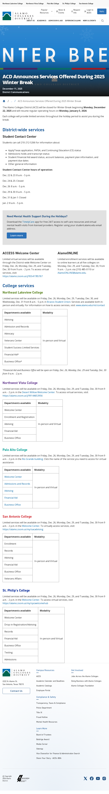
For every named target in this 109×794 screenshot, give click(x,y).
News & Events (60, 11)
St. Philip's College (69, 3)
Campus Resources (45, 670)
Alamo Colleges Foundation (82, 685)
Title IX (39, 712)
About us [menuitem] (31, 21)
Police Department (44, 707)
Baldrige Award (42, 739)
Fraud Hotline (42, 717)
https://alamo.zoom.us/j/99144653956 (23, 395)
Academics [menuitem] (41, 21)
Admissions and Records (17, 483)
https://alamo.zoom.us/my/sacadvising (23, 529)
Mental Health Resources (46, 722)
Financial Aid (10, 497)
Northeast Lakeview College (13, 3)
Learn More (41, 728)
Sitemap (39, 748)
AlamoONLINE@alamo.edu (72, 272)
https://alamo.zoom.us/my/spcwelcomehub (25, 603)
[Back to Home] (4, 101)
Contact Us (16, 690)
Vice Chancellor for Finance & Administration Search (58, 753)
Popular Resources (46, 11)
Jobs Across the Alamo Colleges (84, 676)
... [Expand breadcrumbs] (11, 101)
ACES (38, 676)
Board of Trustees (43, 734)
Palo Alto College (53, 3)
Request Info (75, 11)
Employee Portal (43, 690)
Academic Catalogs (44, 685)
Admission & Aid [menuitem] (56, 21)
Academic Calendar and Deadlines (50, 681)
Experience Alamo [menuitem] (73, 21)
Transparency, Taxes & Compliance (51, 703)
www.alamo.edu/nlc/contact (90, 305)
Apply (101, 11)
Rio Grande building (32, 459)
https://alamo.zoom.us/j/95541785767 (23, 276)
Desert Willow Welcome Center (38, 392)
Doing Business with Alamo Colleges (86, 681)
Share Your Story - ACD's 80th (48, 758)
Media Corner (42, 744)
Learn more (16, 235)
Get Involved (77, 670)
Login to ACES (88, 11)
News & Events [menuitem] (89, 21)
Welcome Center (13, 476)
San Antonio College (86, 3)
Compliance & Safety (46, 697)
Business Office (12, 504)
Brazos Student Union (59, 301)
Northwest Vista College (35, 3)
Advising (8, 490)
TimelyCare (28, 221)
